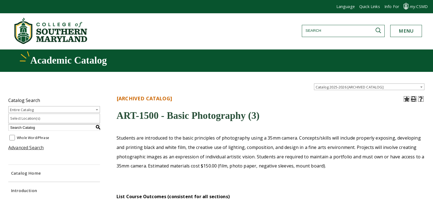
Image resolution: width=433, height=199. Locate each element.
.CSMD (419, 6)
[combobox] (369, 86)
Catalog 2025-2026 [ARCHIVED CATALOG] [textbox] (350, 87)
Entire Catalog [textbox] (22, 109)
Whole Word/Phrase (33, 138)
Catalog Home (26, 173)
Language (345, 6)
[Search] (343, 30)
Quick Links (369, 6)
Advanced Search (26, 148)
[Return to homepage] (51, 42)
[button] (391, 6)
